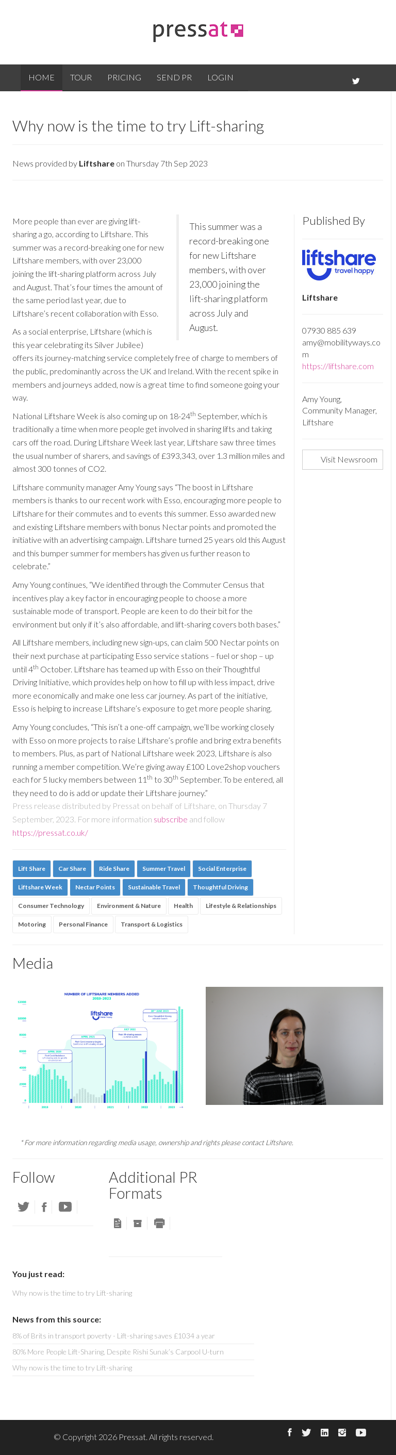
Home (41, 77)
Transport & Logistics (152, 924)
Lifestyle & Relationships (241, 906)
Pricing (124, 77)
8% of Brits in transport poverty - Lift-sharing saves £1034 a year (113, 1335)
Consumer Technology (51, 906)
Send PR (174, 77)
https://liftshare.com (338, 366)
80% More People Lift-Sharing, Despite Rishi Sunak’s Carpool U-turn (118, 1351)
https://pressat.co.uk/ (50, 832)
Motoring (32, 924)
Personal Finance (83, 924)
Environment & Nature (129, 906)
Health (183, 906)
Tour (81, 77)
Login (220, 77)
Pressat (132, 1437)
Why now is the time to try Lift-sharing (72, 1367)
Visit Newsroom (349, 459)
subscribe (171, 819)
